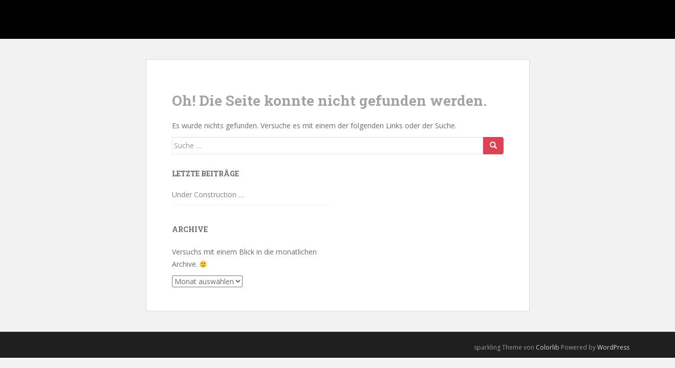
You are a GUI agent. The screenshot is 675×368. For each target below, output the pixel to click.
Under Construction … (208, 194)
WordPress (613, 347)
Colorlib (547, 347)
